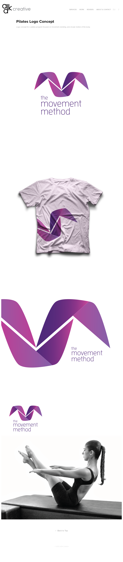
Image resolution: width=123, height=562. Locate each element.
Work (81, 9)
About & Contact (103, 9)
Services (73, 9)
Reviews (90, 9)
